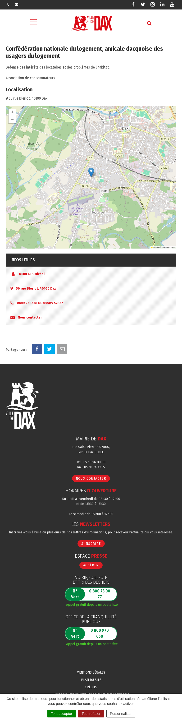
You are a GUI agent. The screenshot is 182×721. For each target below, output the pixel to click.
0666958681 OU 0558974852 (40, 303)
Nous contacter (30, 317)
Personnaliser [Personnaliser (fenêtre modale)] (121, 714)
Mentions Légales (91, 672)
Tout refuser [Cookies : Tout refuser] (91, 714)
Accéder (91, 565)
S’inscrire (91, 543)
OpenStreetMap (168, 247)
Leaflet (155, 247)
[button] (91, 172)
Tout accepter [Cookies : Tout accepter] (61, 714)
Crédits (91, 687)
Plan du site (91, 680)
